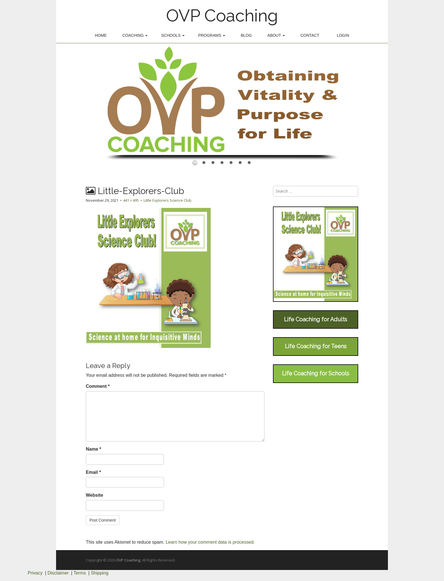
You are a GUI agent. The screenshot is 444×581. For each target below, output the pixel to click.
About (276, 35)
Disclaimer (58, 573)
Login (343, 35)
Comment (98, 386)
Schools (172, 35)
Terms (80, 573)
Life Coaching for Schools (315, 373)
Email (93, 472)
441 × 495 (131, 200)
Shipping (99, 573)
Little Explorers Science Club (167, 200)
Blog (246, 35)
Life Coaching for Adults (315, 319)
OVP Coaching (222, 15)
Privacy (35, 573)
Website (94, 495)
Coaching (135, 35)
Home (101, 35)
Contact (309, 35)
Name (93, 449)
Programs (211, 35)
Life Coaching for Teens (316, 346)
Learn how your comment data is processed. (210, 542)
